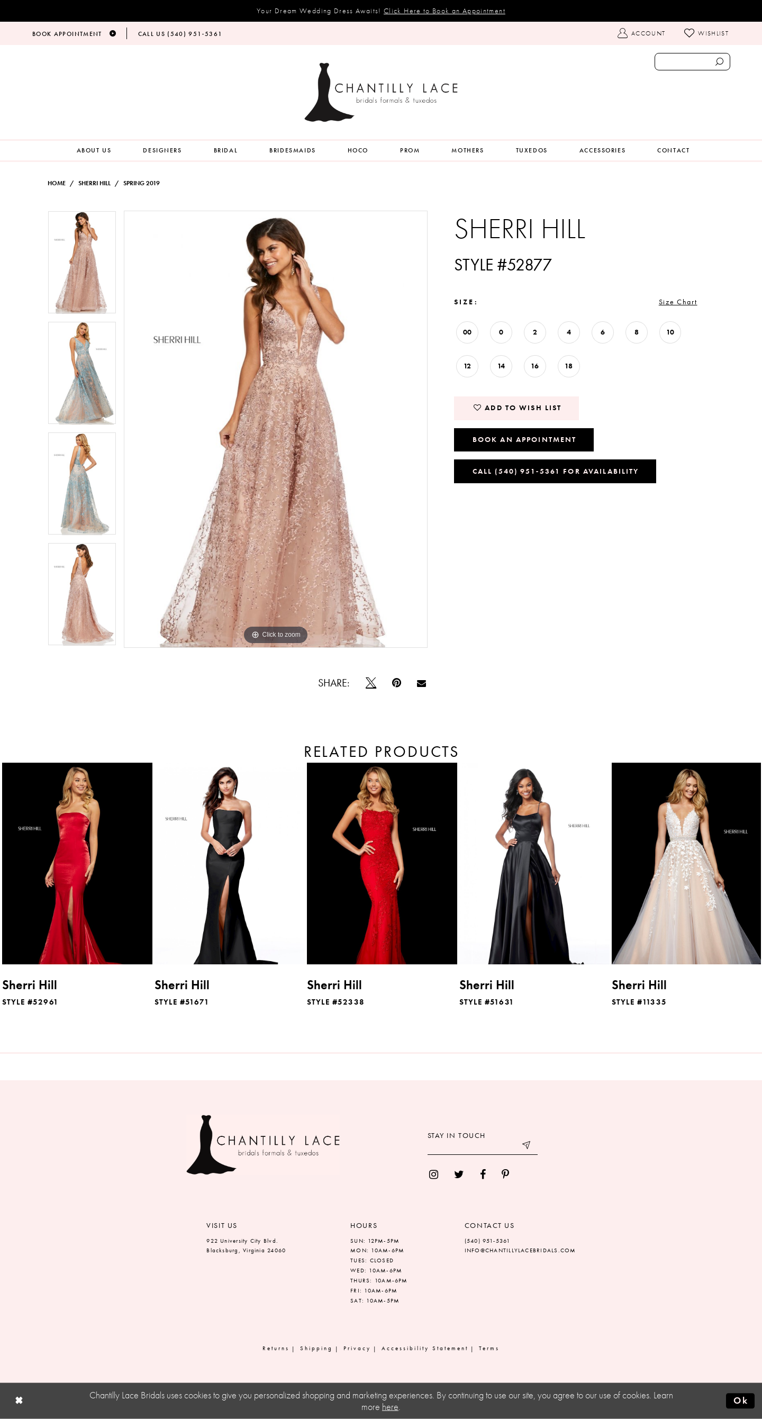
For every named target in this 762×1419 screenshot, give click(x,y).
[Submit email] (527, 1147)
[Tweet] (371, 683)
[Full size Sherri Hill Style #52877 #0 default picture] (276, 429)
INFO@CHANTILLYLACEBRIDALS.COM (520, 1250)
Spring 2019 (141, 183)
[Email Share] (421, 683)
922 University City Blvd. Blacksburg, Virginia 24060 (246, 1245)
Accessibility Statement (425, 1348)
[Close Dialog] (19, 1401)
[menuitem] (94, 150)
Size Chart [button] (678, 301)
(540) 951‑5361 (488, 1240)
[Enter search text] (692, 61)
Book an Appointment (525, 439)
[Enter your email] (483, 1147)
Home (57, 183)
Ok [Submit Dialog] (740, 1400)
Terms (489, 1348)
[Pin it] (396, 683)
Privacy (357, 1348)
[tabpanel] (82, 266)
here (390, 1407)
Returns (275, 1348)
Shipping (316, 1348)
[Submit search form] (719, 61)
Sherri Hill (94, 183)
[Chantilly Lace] (381, 92)
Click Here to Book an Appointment (444, 10)
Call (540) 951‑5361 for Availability (556, 471)
